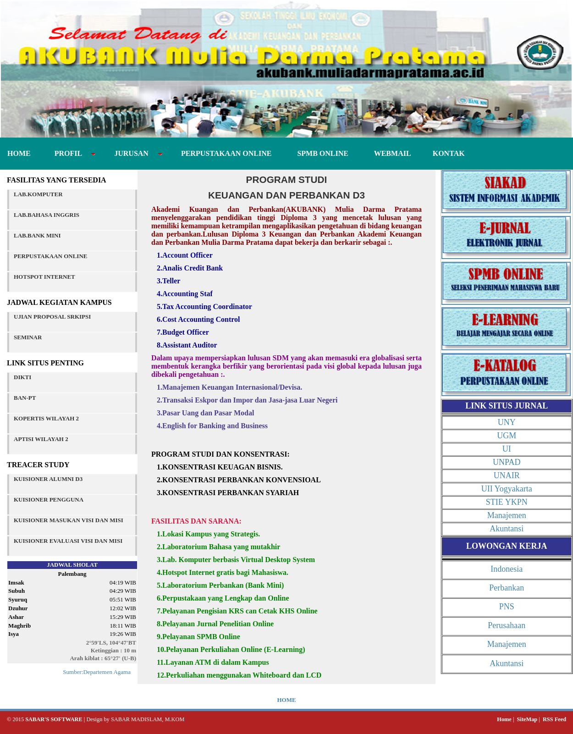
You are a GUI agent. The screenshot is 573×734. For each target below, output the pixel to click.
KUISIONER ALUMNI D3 (48, 478)
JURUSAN (133, 153)
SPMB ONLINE (321, 153)
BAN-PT (25, 397)
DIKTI (22, 377)
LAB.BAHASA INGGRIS (46, 214)
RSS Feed (554, 719)
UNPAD (506, 462)
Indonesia (506, 569)
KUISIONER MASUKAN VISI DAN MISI (68, 520)
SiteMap (527, 719)
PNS (506, 606)
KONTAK (443, 153)
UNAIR (507, 475)
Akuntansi (506, 528)
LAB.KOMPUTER (38, 194)
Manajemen (506, 515)
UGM (506, 435)
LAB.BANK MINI (37, 235)
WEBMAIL (388, 153)
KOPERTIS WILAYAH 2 (46, 418)
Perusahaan (506, 625)
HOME (20, 153)
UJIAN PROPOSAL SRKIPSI (52, 316)
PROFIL (70, 153)
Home (504, 719)
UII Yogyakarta (506, 488)
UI (506, 448)
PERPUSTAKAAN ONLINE (224, 153)
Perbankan (506, 587)
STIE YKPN (507, 502)
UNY (507, 422)
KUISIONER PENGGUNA (48, 499)
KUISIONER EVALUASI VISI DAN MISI (68, 540)
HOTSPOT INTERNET (44, 276)
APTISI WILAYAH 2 (41, 439)
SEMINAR (28, 337)
